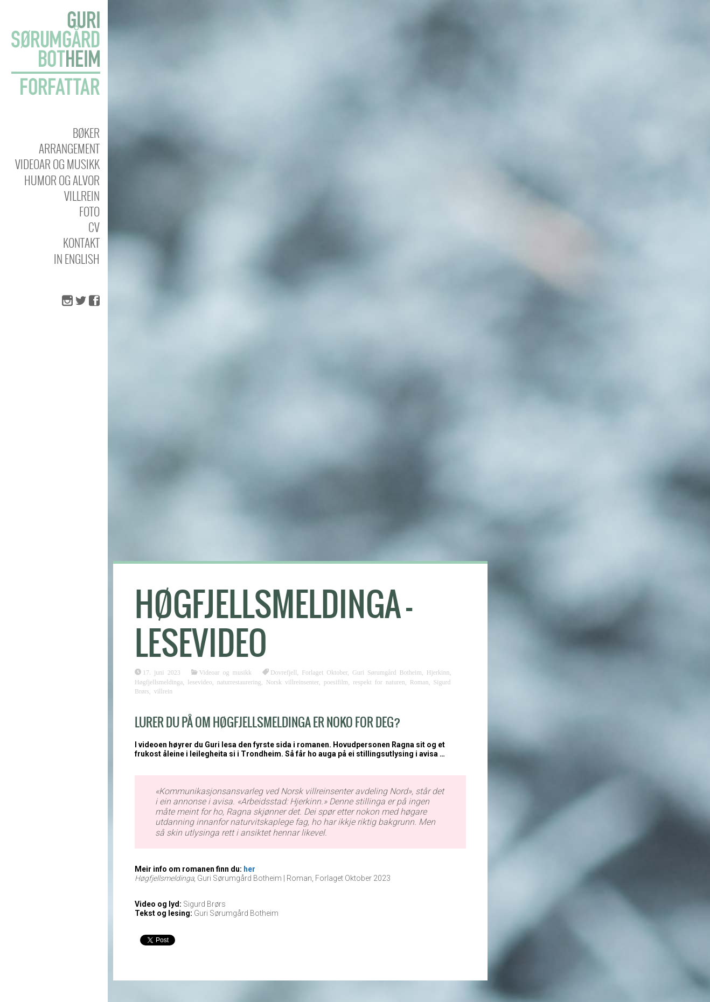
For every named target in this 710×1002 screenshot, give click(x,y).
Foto (89, 211)
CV (94, 227)
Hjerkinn (438, 672)
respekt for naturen (379, 681)
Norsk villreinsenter (292, 681)
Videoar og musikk (57, 164)
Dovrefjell (283, 672)
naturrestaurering (239, 681)
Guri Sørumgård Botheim (387, 672)
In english (77, 258)
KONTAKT (81, 242)
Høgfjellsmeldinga (159, 681)
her (249, 869)
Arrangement (69, 148)
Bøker (86, 132)
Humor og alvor (62, 180)
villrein (163, 691)
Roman (419, 681)
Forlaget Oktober (324, 672)
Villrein (82, 195)
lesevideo (199, 681)
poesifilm (336, 681)
